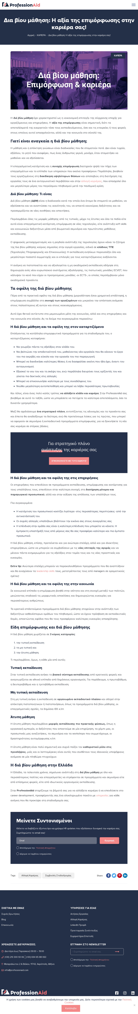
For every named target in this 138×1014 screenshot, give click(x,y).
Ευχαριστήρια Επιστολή (81, 936)
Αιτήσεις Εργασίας (79, 914)
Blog (3, 919)
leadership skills (46, 571)
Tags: (13, 875)
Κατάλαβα (70, 1008)
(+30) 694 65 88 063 (36, 957)
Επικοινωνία (7, 925)
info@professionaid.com (14, 969)
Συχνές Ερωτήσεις (10, 914)
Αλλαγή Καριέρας (29, 875)
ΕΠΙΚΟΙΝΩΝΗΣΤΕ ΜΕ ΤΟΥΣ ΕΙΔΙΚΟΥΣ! (69, 461)
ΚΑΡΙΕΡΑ (41, 35)
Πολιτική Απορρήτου (45, 848)
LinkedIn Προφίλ (78, 925)
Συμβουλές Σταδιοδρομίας (58, 875)
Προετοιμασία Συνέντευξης (84, 930)
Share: (100, 875)
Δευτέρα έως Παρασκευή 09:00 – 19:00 (22, 951)
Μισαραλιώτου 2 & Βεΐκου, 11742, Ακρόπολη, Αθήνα (27, 963)
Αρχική (30, 35)
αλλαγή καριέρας (91, 181)
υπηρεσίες (102, 795)
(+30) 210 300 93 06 (12, 956)
